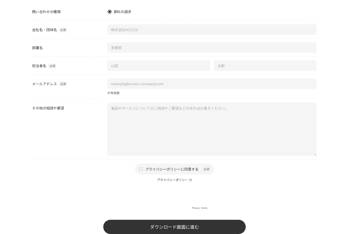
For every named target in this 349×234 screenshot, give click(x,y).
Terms (204, 208)
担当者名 (39, 65)
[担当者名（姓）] (158, 65)
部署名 (37, 47)
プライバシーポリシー (172, 180)
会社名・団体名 (44, 29)
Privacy (196, 208)
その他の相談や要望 (48, 108)
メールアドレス (44, 83)
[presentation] (174, 197)
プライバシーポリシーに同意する (172, 169)
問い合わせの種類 (46, 11)
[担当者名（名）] (265, 65)
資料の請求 (122, 11)
